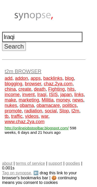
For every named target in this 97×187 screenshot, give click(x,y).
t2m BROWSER (23, 71)
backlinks (52, 78)
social (51, 110)
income (12, 94)
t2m (75, 110)
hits (70, 89)
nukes (11, 105)
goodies (72, 163)
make (10, 100)
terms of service (30, 163)
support (55, 163)
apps (36, 78)
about (7, 163)
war (44, 116)
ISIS (53, 94)
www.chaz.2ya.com (24, 121)
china (10, 89)
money (63, 100)
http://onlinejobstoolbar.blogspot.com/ (37, 128)
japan (66, 94)
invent (28, 94)
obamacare (48, 105)
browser (33, 83)
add (8, 78)
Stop (64, 110)
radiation (33, 110)
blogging (13, 83)
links (79, 94)
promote (13, 110)
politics (69, 105)
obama (27, 105)
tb (7, 116)
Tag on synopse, (17, 173)
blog (69, 78)
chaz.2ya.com (58, 83)
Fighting (56, 89)
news (77, 100)
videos (32, 116)
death (40, 89)
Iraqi (41, 94)
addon (21, 78)
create (24, 89)
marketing (29, 100)
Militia (48, 100)
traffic (17, 116)
